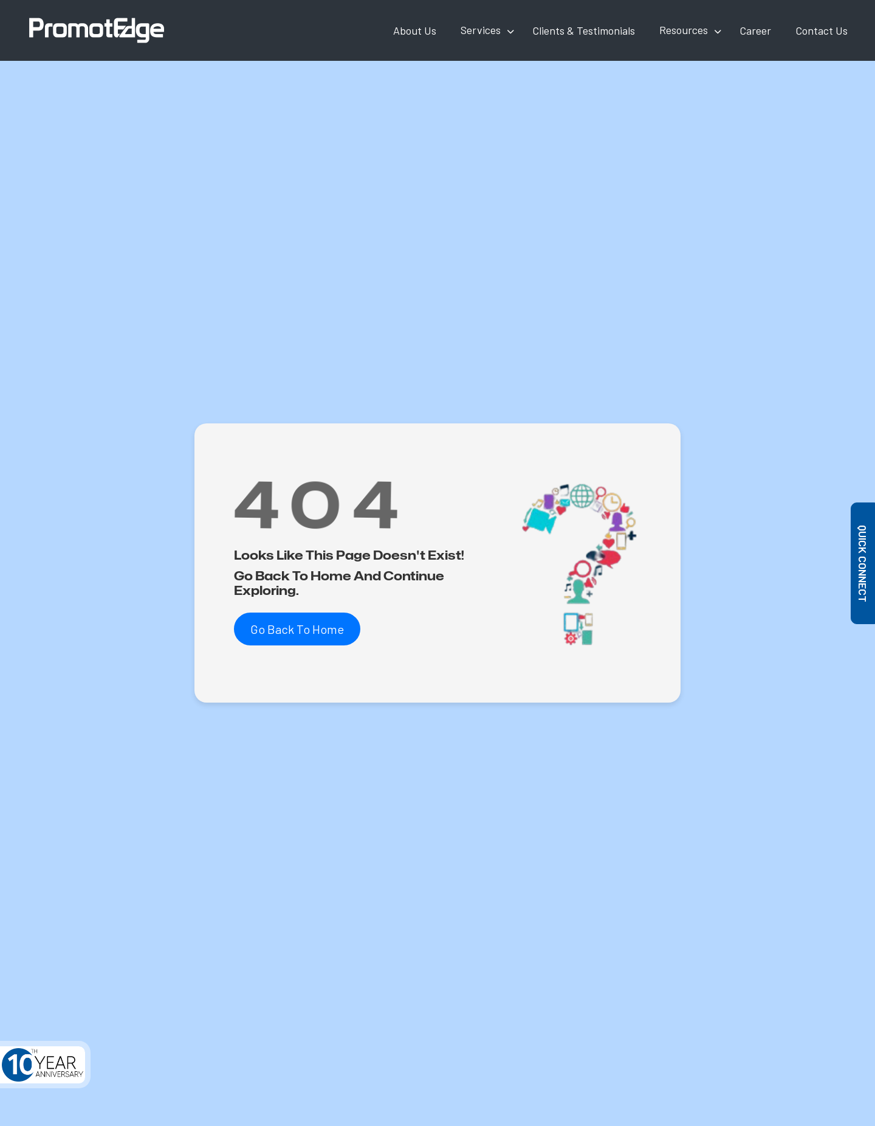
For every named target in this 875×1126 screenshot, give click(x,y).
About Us (414, 30)
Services (481, 29)
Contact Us (821, 30)
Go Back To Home (297, 629)
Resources (683, 29)
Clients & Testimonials (583, 30)
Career (755, 30)
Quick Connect (863, 563)
